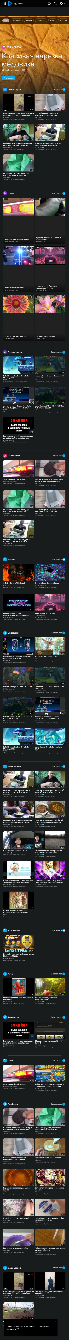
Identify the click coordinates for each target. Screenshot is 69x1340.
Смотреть (8, 78)
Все (5, 20)
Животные (41, 20)
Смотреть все (58, 89)
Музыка (29, 20)
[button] (62, 3)
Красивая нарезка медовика (32, 59)
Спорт (52, 20)
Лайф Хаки (38, 117)
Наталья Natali (9, 341)
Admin (6, 589)
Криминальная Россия (11, 241)
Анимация (16, 20)
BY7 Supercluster (41, 291)
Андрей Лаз (7, 117)
